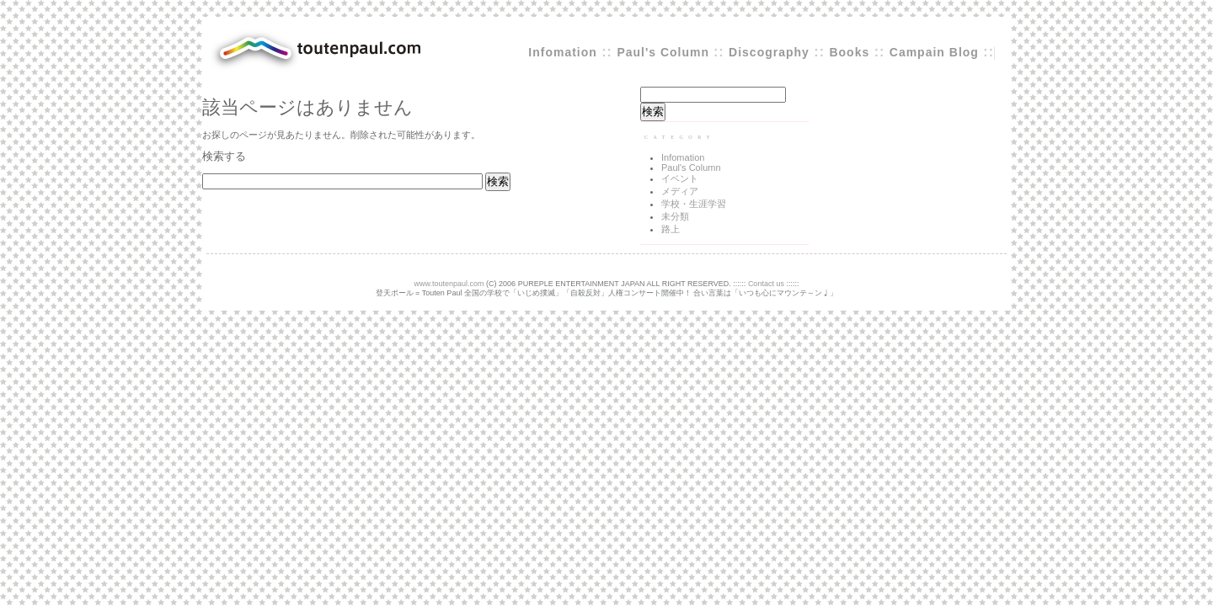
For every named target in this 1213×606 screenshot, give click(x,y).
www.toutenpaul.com (449, 283)
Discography (769, 52)
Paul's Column (665, 52)
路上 (670, 229)
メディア (679, 191)
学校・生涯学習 (693, 204)
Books (849, 52)
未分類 (675, 216)
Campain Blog (934, 52)
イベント (679, 178)
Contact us (766, 283)
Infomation (562, 52)
